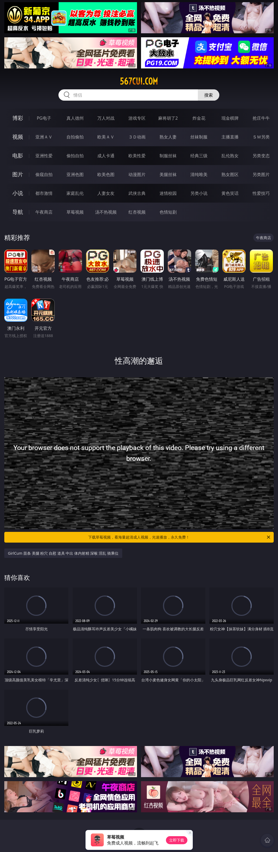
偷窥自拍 (44, 174)
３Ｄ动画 (137, 137)
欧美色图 (105, 174)
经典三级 (198, 156)
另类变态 (261, 156)
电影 (17, 155)
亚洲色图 (75, 174)
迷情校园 (168, 193)
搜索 (208, 95)
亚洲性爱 (44, 156)
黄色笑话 (230, 193)
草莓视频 (75, 212)
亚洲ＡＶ (44, 137)
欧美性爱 (137, 156)
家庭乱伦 (75, 193)
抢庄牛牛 (261, 118)
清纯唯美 (198, 174)
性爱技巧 (261, 193)
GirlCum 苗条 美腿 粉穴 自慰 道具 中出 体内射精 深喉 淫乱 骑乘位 (63, 553)
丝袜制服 (198, 137)
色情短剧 (168, 212)
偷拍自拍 (75, 156)
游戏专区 (137, 118)
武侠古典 (137, 193)
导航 (17, 211)
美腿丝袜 (168, 174)
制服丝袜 (168, 156)
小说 (17, 193)
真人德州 (75, 118)
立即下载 (176, 840)
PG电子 (44, 118)
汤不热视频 (106, 212)
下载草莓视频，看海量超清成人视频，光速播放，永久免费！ (179, 537)
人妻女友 (105, 193)
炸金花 (198, 118)
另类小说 (198, 193)
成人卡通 (105, 156)
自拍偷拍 (75, 137)
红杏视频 (137, 212)
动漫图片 (137, 174)
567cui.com (139, 81)
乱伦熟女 (230, 156)
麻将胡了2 (168, 118)
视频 (17, 136)
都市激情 (44, 193)
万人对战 (105, 118)
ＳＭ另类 (261, 137)
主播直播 (230, 137)
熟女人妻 (168, 137)
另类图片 (261, 174)
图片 (17, 174)
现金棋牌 (230, 118)
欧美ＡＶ (105, 137)
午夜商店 (44, 212)
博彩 (17, 118)
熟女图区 (230, 174)
